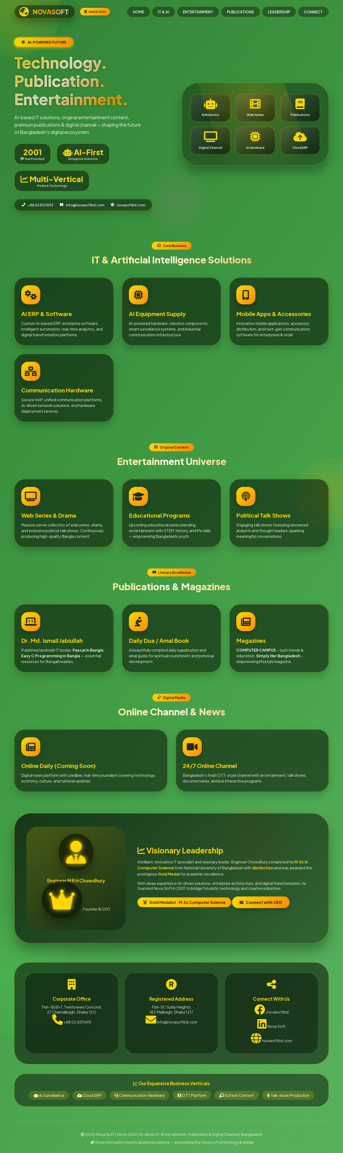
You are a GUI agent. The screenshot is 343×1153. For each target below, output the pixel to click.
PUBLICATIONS (240, 12)
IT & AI (163, 12)
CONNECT (313, 12)
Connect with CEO (230, 894)
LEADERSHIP (279, 12)
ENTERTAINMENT (198, 12)
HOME (138, 12)
